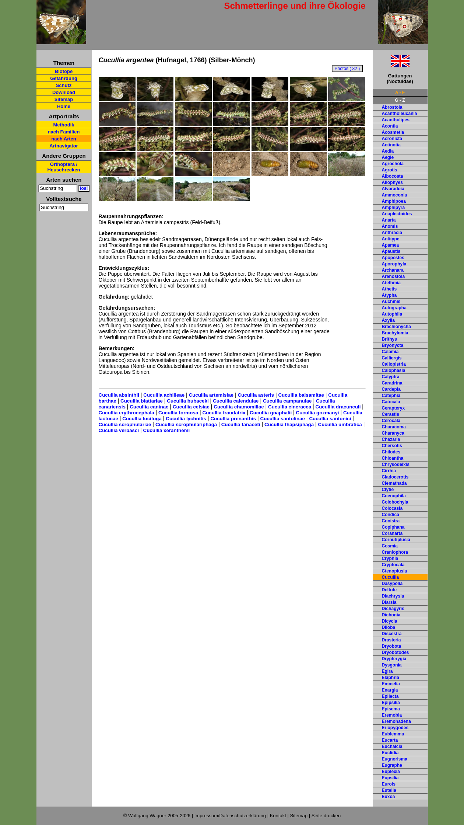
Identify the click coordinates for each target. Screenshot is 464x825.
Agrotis (389, 170)
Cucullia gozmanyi (317, 412)
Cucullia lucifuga (142, 418)
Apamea (390, 245)
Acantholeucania (399, 113)
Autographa (394, 307)
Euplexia (391, 771)
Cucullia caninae (149, 407)
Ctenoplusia (394, 571)
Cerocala (391, 420)
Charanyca (393, 433)
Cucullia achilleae (163, 395)
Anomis (390, 226)
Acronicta (392, 138)
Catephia (391, 395)
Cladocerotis (395, 477)
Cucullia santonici (330, 418)
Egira (387, 671)
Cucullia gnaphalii (271, 412)
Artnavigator (63, 146)
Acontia (390, 126)
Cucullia (390, 577)
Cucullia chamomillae (239, 407)
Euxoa (388, 796)
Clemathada (394, 483)
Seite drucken (326, 815)
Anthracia (392, 232)
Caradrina (392, 383)
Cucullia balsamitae (301, 395)
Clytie (388, 489)
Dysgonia (392, 665)
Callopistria (394, 364)
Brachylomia (395, 332)
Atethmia (391, 282)
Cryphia (390, 558)
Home (63, 106)
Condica (390, 514)
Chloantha (393, 458)
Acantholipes (395, 119)
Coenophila (394, 495)
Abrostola (392, 107)
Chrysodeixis (395, 464)
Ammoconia (394, 195)
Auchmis (391, 301)
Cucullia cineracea (289, 407)
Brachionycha (396, 326)
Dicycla (389, 621)
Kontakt (278, 815)
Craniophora (395, 552)
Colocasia (392, 508)
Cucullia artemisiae (211, 395)
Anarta (389, 220)
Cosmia (390, 546)
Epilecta (390, 696)
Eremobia (392, 715)
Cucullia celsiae (191, 407)
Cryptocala (393, 564)
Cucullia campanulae (287, 401)
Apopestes (393, 257)
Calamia (390, 351)
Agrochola (393, 163)
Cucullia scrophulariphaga (186, 424)
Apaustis (391, 251)
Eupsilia (390, 777)
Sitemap (64, 99)
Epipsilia (391, 702)
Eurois (389, 784)
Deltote (389, 589)
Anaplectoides (397, 213)
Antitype (391, 238)
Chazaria (391, 439)
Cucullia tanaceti (240, 424)
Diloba (389, 627)
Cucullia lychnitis (186, 418)
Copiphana (393, 527)
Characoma (394, 426)
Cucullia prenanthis (233, 418)
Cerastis (390, 414)
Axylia (388, 320)
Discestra (392, 633)
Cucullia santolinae (282, 418)
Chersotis (392, 445)
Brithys (389, 339)
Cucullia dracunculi (338, 407)
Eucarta (390, 740)
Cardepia (391, 389)
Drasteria (391, 640)
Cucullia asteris (256, 395)
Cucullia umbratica (340, 424)
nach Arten (63, 139)
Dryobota (391, 646)
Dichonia (391, 614)
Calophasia (393, 370)
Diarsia (389, 602)
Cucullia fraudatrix (224, 412)
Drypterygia (394, 658)
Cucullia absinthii (119, 395)
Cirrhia (389, 470)
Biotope (64, 71)
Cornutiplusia (396, 539)
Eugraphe (392, 765)
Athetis (389, 289)
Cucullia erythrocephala (126, 412)
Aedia (388, 151)
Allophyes (392, 182)
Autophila (392, 314)
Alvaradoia (393, 188)
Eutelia (389, 790)
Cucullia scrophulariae (125, 424)
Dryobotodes (395, 652)
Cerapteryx (393, 408)
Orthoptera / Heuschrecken (64, 167)
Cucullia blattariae (141, 401)
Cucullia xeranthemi (166, 430)
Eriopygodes (395, 727)
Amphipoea (394, 201)
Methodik (63, 125)
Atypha (389, 295)
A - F (400, 92)
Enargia (390, 690)
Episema (391, 708)
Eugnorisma (394, 759)
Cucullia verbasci (119, 430)
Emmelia (391, 683)
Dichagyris (393, 608)
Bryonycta (393, 345)
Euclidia (390, 752)
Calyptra (391, 376)
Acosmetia (393, 132)
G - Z (400, 100)
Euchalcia (392, 746)
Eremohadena (396, 721)
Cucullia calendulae (236, 401)
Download (63, 92)
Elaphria (390, 677)
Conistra (391, 520)
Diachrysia (393, 596)
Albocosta (392, 176)
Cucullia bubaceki (187, 401)
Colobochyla (395, 502)
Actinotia (391, 144)
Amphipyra (393, 207)
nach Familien (64, 132)
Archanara (393, 270)
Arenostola (393, 276)
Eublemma (393, 734)
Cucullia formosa (178, 412)
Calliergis (392, 358)
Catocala (391, 401)
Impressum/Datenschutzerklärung (230, 815)
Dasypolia (392, 583)
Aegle (388, 157)
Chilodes (391, 452)
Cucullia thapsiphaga (289, 424)
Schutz (64, 85)
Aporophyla (394, 264)
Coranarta (392, 533)
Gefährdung (63, 78)
